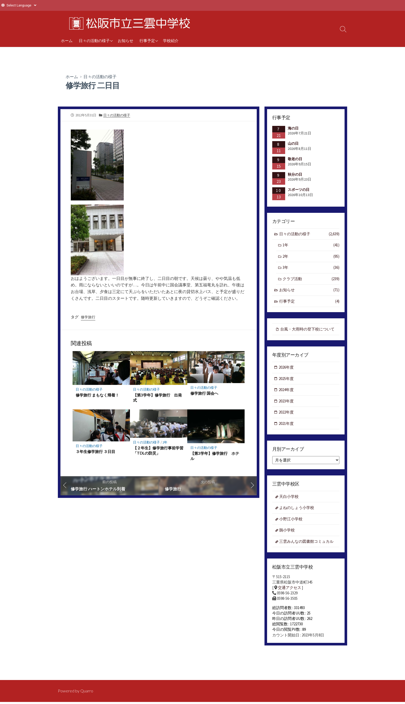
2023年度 (286, 401)
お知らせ (125, 40)
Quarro (86, 691)
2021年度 (286, 423)
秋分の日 (295, 174)
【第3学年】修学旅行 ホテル (214, 457)
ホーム (67, 40)
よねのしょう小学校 (296, 507)
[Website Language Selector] (21, 5)
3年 (311, 268)
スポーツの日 (298, 189)
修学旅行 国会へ (204, 393)
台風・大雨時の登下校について (307, 329)
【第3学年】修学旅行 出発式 (157, 398)
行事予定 (147, 40)
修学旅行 (88, 317)
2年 (165, 443)
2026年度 (286, 367)
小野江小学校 (290, 519)
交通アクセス (289, 587)
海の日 (293, 128)
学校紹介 (170, 40)
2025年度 (286, 378)
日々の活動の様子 (94, 40)
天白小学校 (289, 496)
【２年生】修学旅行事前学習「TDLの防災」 (158, 451)
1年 (311, 245)
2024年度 (286, 389)
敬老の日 (295, 159)
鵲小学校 (287, 530)
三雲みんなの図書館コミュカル (306, 541)
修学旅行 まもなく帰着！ (97, 395)
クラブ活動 (311, 279)
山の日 (293, 143)
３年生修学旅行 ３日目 (95, 452)
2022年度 (286, 412)
